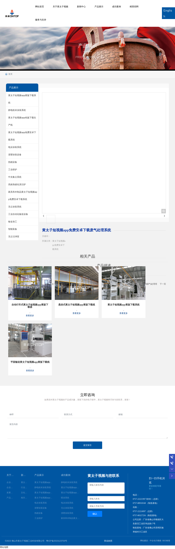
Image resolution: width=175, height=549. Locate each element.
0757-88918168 (139, 503)
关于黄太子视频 (60, 6)
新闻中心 (81, 6)
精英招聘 (134, 6)
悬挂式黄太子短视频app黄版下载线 (76, 304)
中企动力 (153, 540)
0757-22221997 (139, 499)
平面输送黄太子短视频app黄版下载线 (30, 362)
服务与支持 (40, 19)
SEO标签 (166, 540)
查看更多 (30, 316)
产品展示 (99, 6)
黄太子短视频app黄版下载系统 (124, 304)
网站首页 (39, 6)
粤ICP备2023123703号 (56, 541)
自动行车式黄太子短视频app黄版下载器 (30, 305)
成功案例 (116, 6)
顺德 (159, 540)
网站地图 (4, 547)
